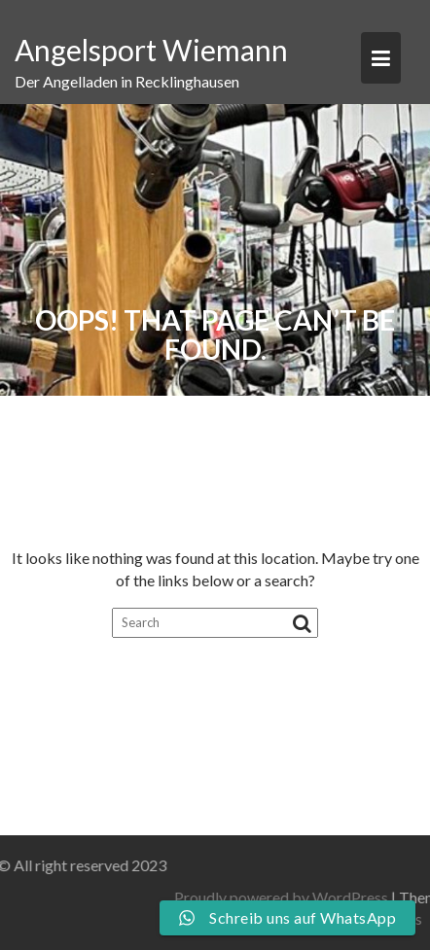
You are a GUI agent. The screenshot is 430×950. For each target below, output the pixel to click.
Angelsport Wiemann (151, 49)
